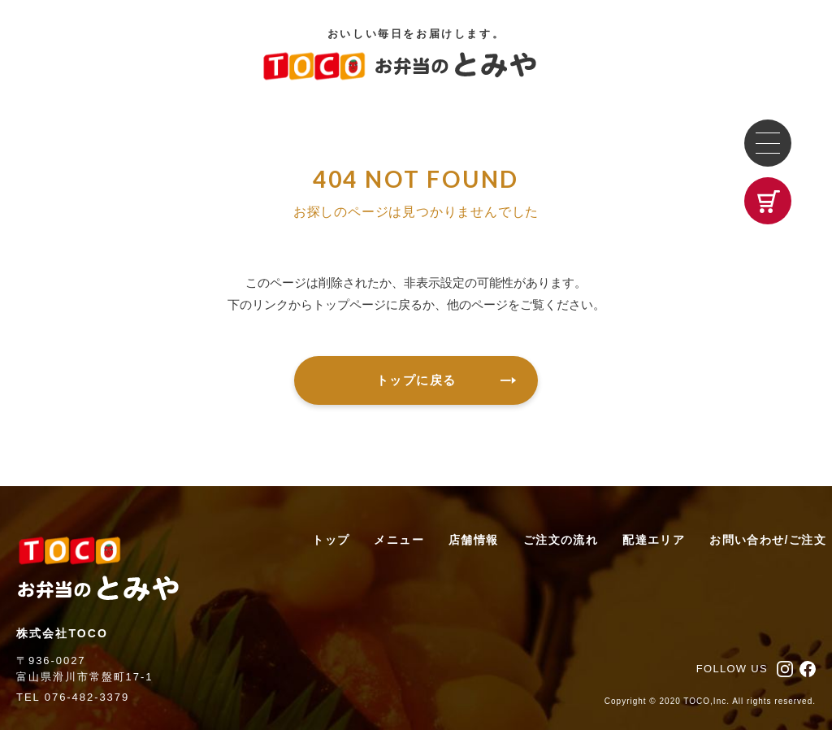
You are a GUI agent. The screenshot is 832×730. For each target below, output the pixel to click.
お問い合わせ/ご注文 (767, 539)
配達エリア (653, 539)
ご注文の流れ (560, 539)
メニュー (399, 539)
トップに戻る (446, 380)
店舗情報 (473, 539)
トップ (330, 539)
